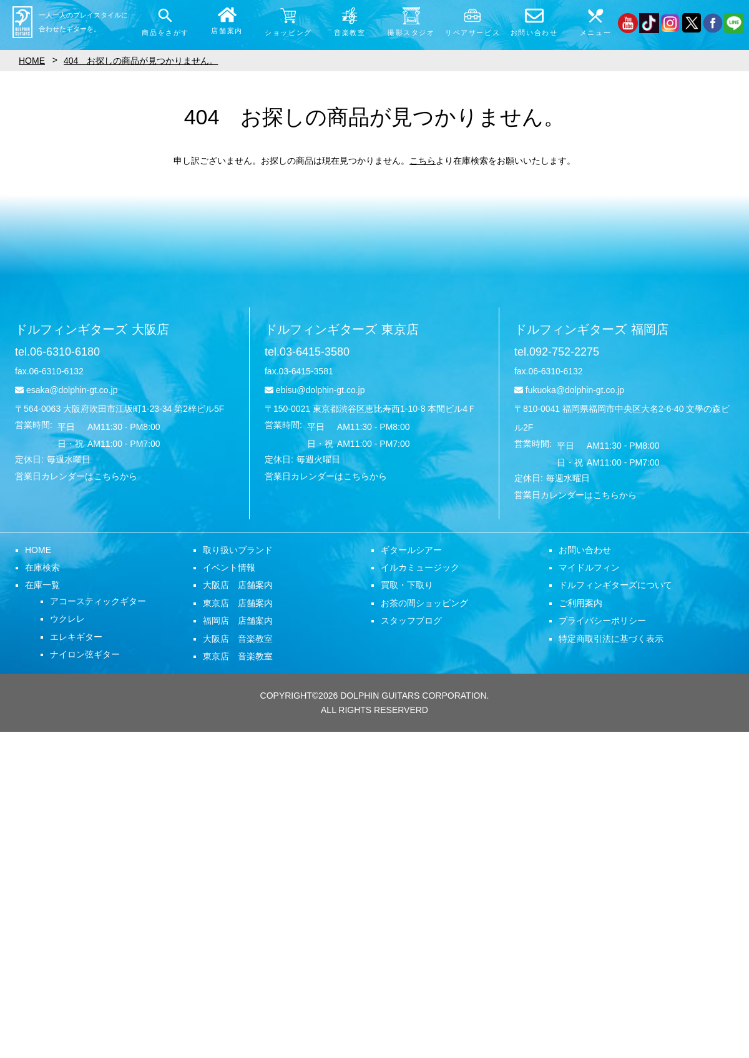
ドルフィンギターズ (92, 329)
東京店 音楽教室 (238, 656)
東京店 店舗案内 (238, 603)
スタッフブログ (411, 621)
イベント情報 (229, 567)
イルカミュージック (420, 567)
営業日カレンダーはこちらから (76, 476)
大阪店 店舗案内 (238, 585)
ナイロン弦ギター (85, 654)
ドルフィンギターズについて (615, 585)
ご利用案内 (580, 603)
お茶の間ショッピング (424, 603)
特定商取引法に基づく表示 (611, 639)
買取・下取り (407, 585)
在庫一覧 (42, 585)
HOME (38, 550)
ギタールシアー (411, 550)
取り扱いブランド (238, 550)
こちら (422, 161)
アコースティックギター (98, 601)
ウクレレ (67, 619)
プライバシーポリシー (602, 621)
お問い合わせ (585, 550)
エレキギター (76, 637)
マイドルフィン (589, 567)
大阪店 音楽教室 (238, 639)
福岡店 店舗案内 (238, 621)
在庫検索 (42, 567)
